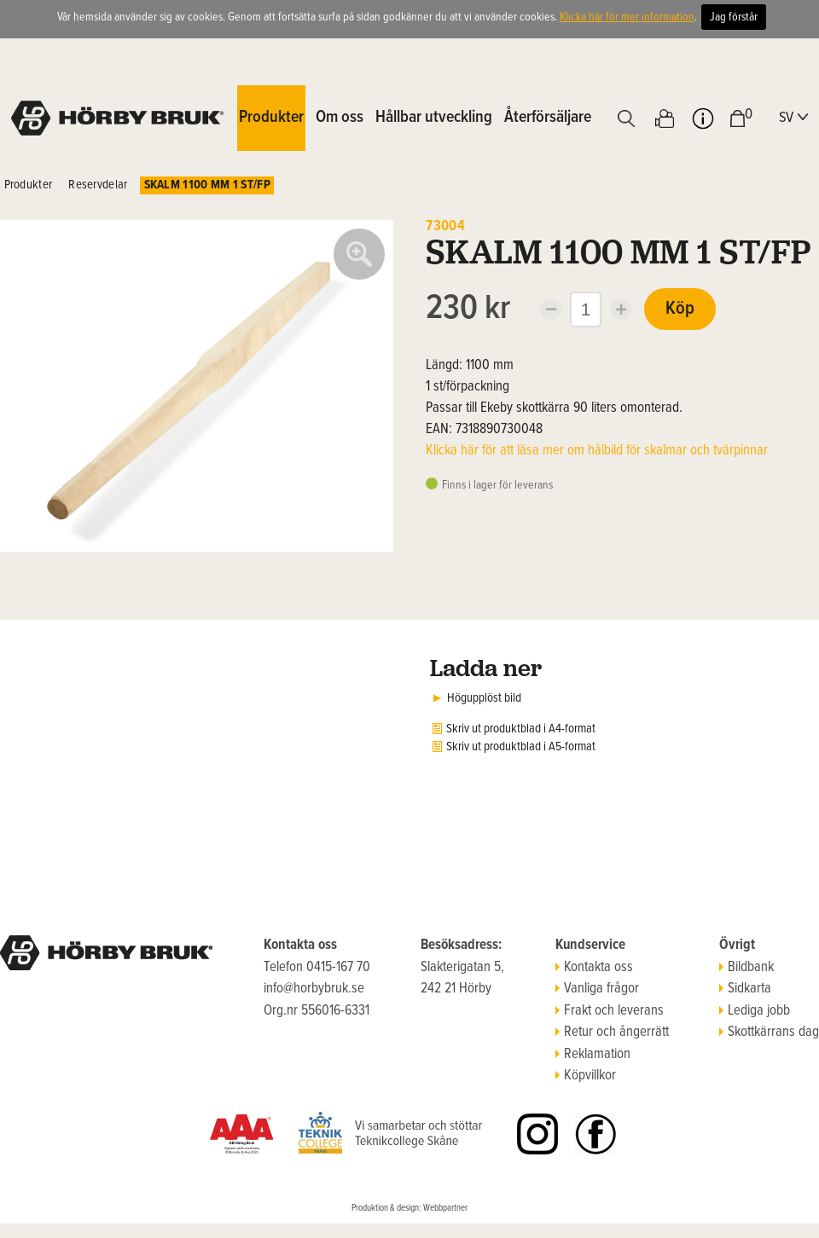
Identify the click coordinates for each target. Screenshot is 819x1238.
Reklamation (592, 1054)
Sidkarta (745, 989)
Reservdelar (97, 185)
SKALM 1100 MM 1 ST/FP (207, 185)
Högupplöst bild (484, 698)
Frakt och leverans (609, 1011)
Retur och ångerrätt (612, 1032)
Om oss (339, 118)
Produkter (28, 185)
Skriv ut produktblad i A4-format (520, 729)
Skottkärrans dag (769, 1032)
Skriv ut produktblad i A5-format (520, 747)
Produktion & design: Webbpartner (409, 1208)
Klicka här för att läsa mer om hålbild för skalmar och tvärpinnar (597, 451)
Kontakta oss (594, 967)
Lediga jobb (754, 1011)
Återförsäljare (547, 118)
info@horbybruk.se (314, 989)
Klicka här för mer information (627, 17)
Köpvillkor (585, 1076)
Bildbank (746, 967)
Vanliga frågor (597, 989)
